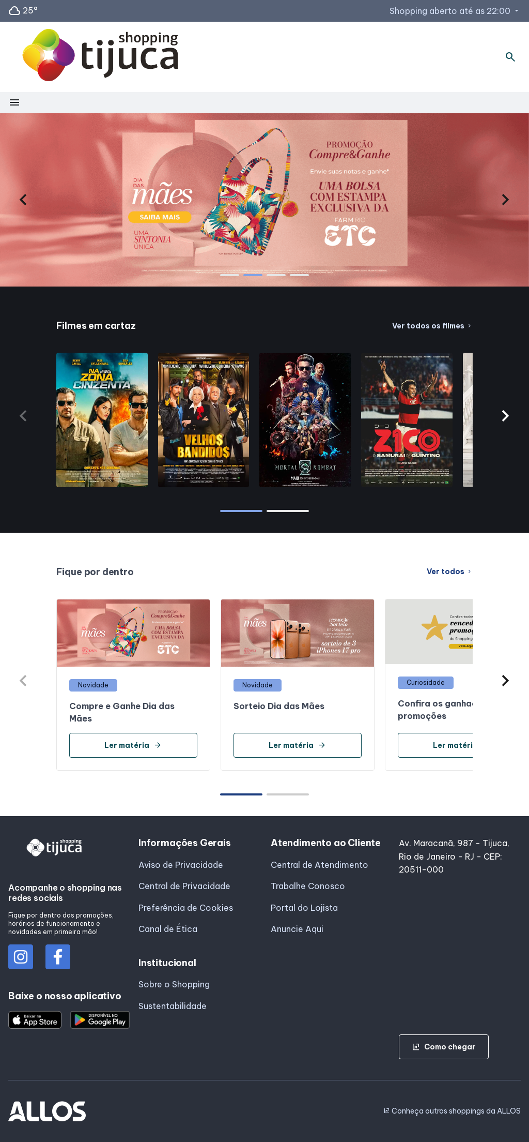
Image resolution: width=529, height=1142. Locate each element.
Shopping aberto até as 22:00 (455, 11)
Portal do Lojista (304, 908)
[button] (23, 199)
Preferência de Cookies (185, 908)
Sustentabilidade (172, 1006)
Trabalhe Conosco (308, 886)
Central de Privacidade (184, 886)
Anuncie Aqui (297, 929)
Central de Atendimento (319, 865)
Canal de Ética (167, 929)
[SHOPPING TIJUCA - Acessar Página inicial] (100, 57)
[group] (264, 200)
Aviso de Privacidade (180, 865)
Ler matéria (133, 745)
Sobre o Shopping (174, 984)
